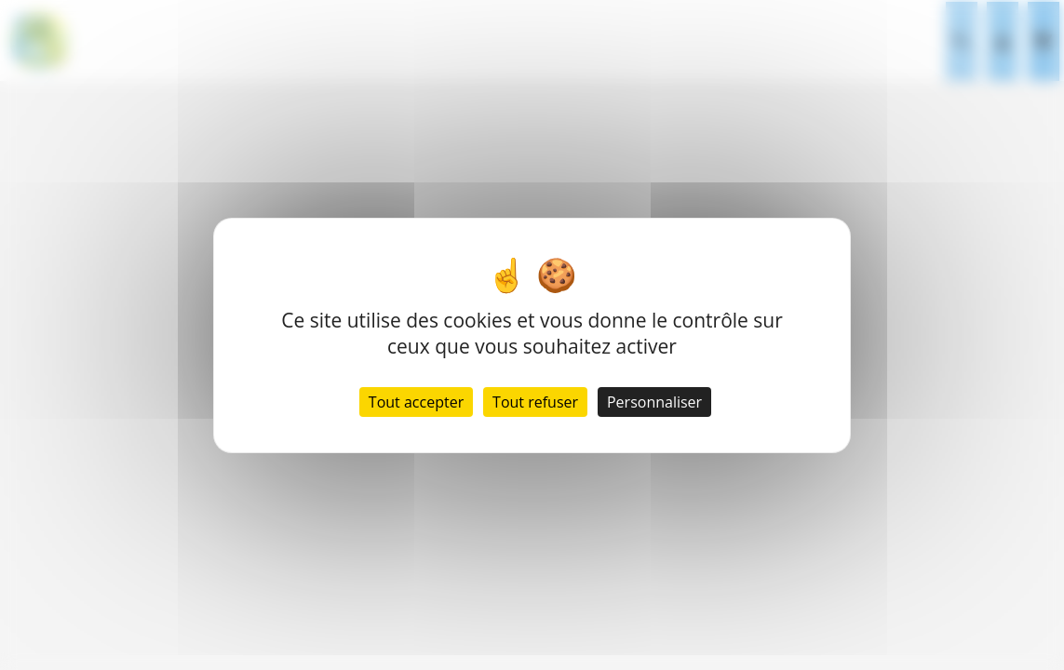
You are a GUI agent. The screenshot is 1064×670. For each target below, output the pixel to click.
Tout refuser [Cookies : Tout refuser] (535, 402)
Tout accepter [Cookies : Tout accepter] (416, 402)
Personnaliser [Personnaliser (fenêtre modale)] (654, 402)
